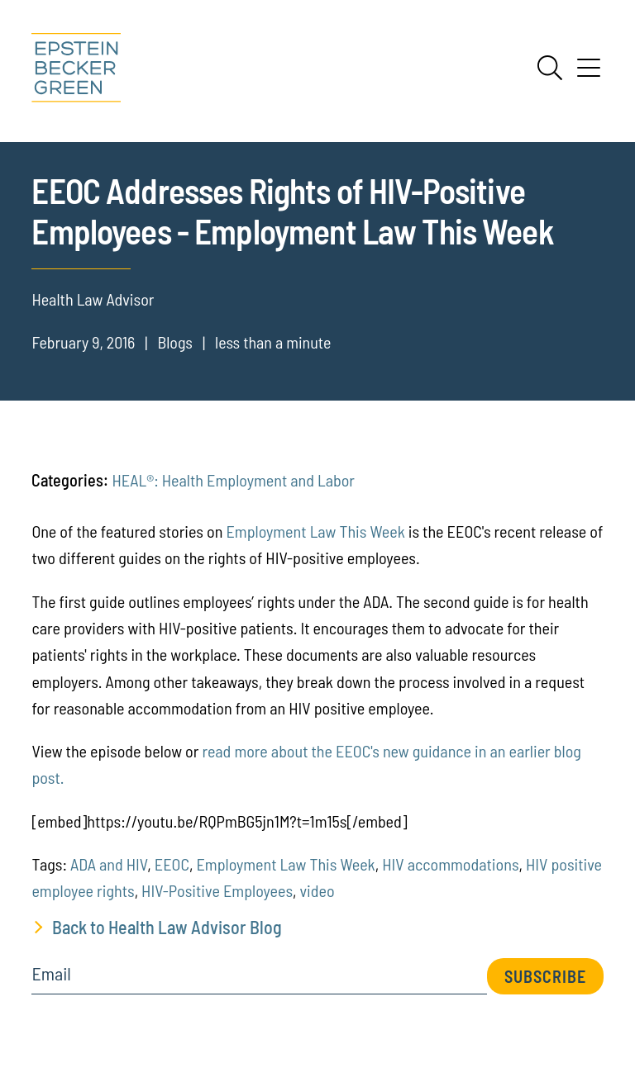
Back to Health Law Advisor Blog (167, 926)
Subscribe (545, 976)
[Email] (258, 979)
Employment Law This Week (315, 531)
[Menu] (589, 73)
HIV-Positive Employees (217, 890)
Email (50, 974)
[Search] (549, 67)
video (317, 890)
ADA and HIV (108, 864)
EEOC (172, 864)
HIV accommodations (450, 864)
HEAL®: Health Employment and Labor (233, 480)
